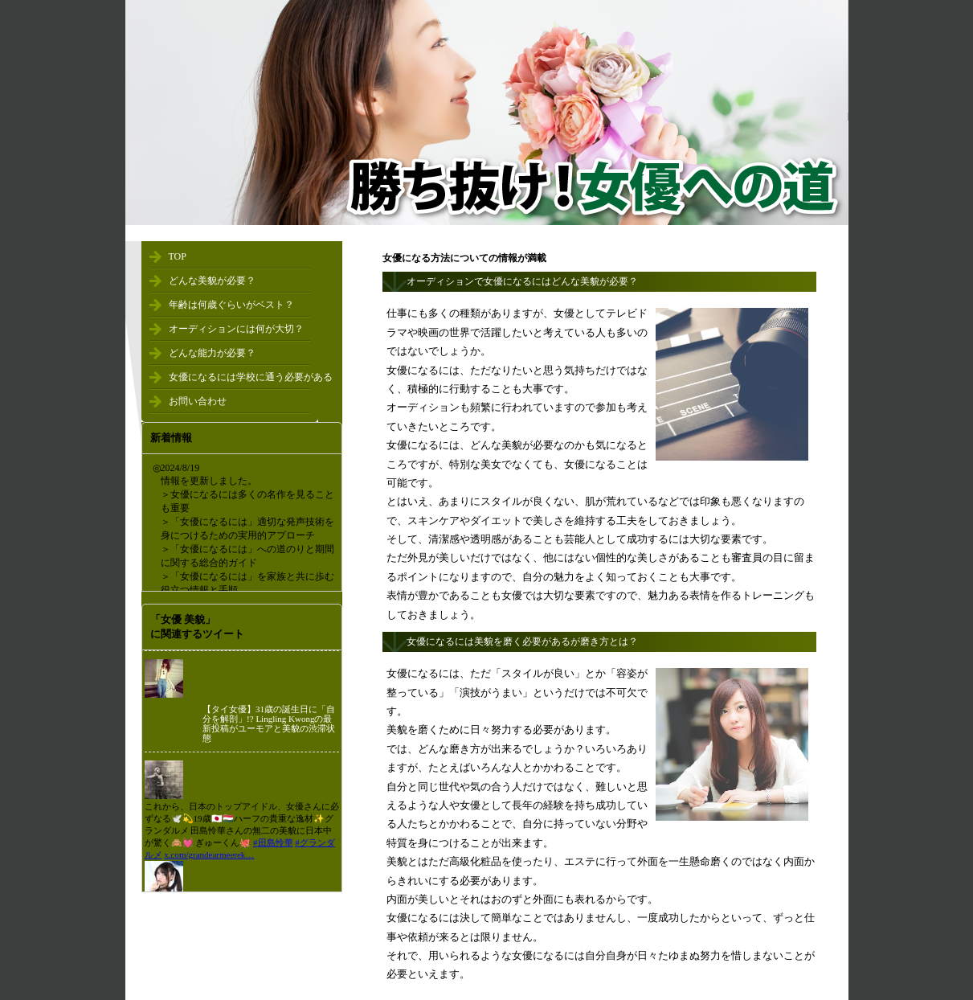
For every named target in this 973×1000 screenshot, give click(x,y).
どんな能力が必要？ (212, 353)
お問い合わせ (198, 401)
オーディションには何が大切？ (236, 328)
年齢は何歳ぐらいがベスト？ (231, 304)
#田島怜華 (273, 842)
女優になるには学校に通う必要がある (251, 377)
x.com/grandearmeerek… (209, 854)
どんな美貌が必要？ (212, 280)
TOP (177, 256)
